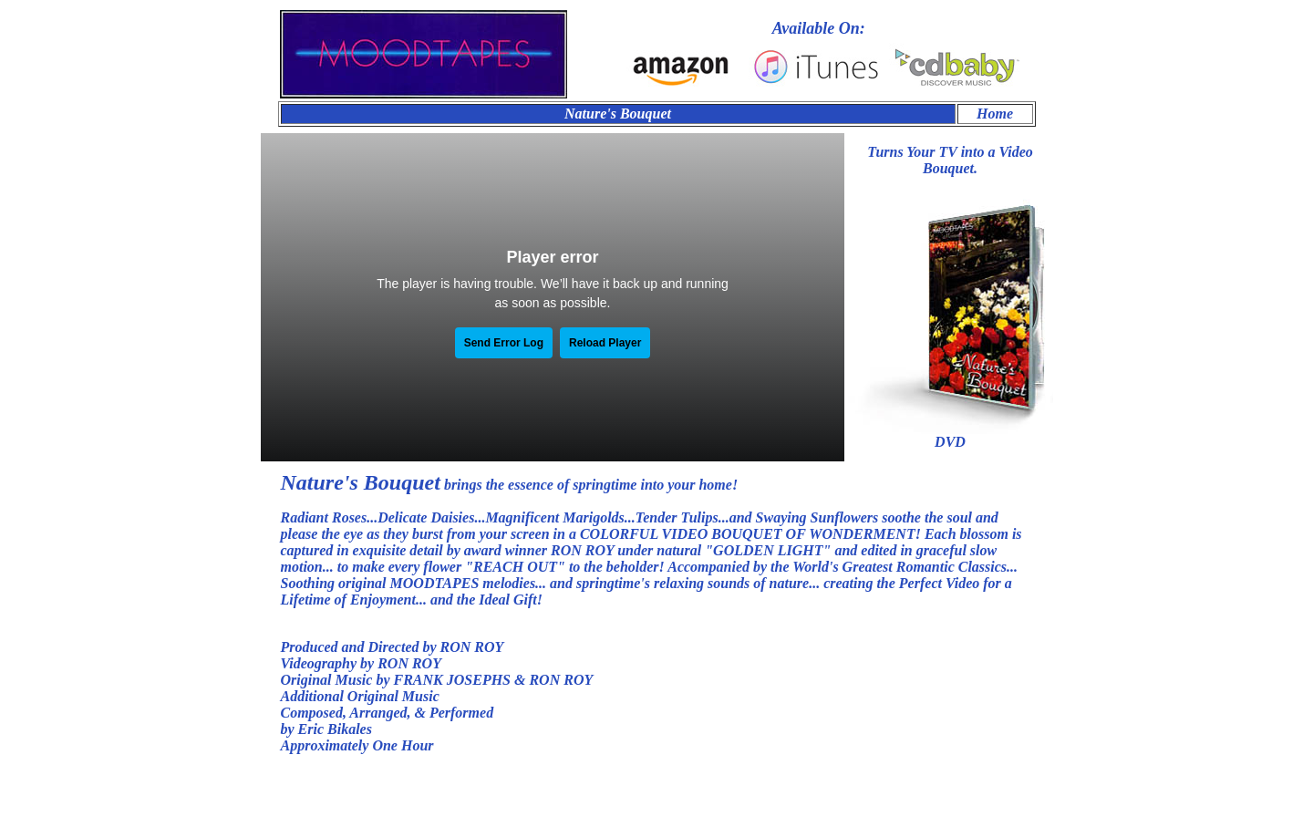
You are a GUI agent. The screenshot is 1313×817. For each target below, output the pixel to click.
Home (995, 113)
